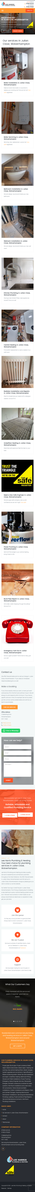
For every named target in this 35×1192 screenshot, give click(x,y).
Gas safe (23, 502)
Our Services (6, 30)
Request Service (17, 31)
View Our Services (9, 707)
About (4, 1119)
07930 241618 (30, 3)
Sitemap (9, 1188)
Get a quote (17, 1046)
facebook (23, 948)
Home (4, 1109)
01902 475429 (30, 7)
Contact (5, 1116)
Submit (8, 780)
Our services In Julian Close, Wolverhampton (15, 1113)
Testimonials (6, 1122)
